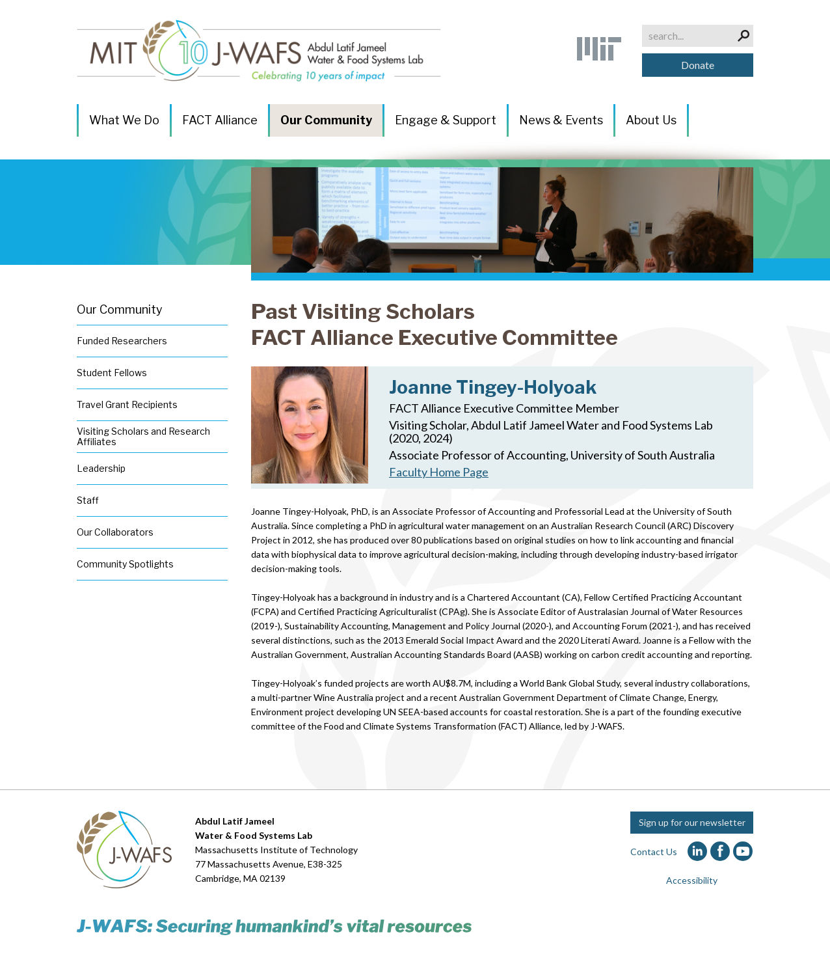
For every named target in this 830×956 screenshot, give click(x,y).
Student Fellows (112, 372)
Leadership (101, 468)
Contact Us (653, 851)
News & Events (561, 120)
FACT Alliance (220, 120)
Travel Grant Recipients (127, 404)
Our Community (326, 120)
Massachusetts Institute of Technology (276, 849)
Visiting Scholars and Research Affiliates (143, 436)
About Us (651, 120)
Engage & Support (445, 120)
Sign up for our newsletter (692, 822)
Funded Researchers (122, 340)
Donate (697, 65)
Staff (88, 500)
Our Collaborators (115, 532)
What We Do (124, 120)
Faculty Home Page (439, 472)
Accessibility (691, 880)
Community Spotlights (125, 563)
